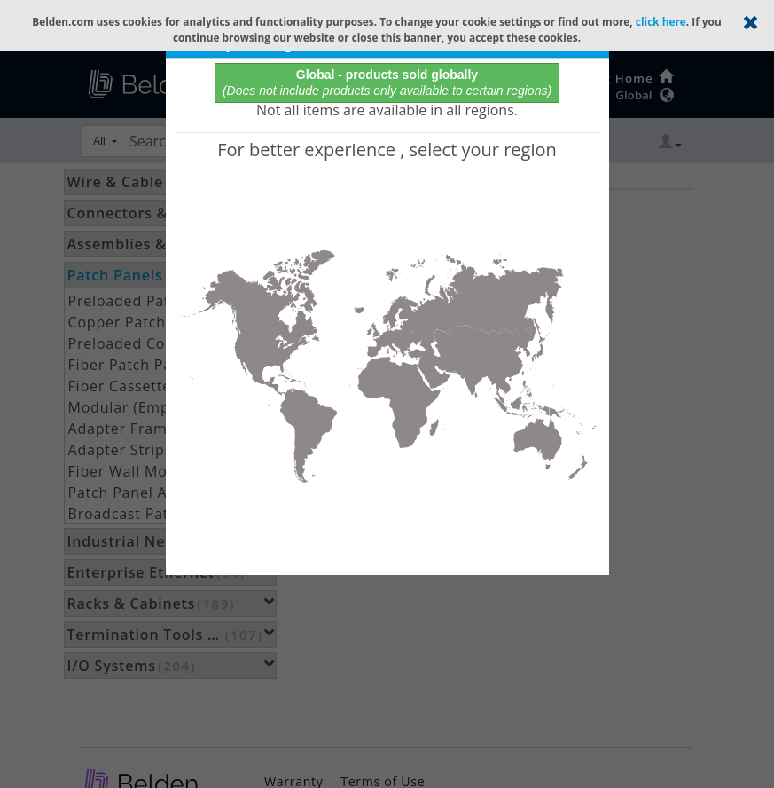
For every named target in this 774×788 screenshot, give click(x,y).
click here (661, 21)
